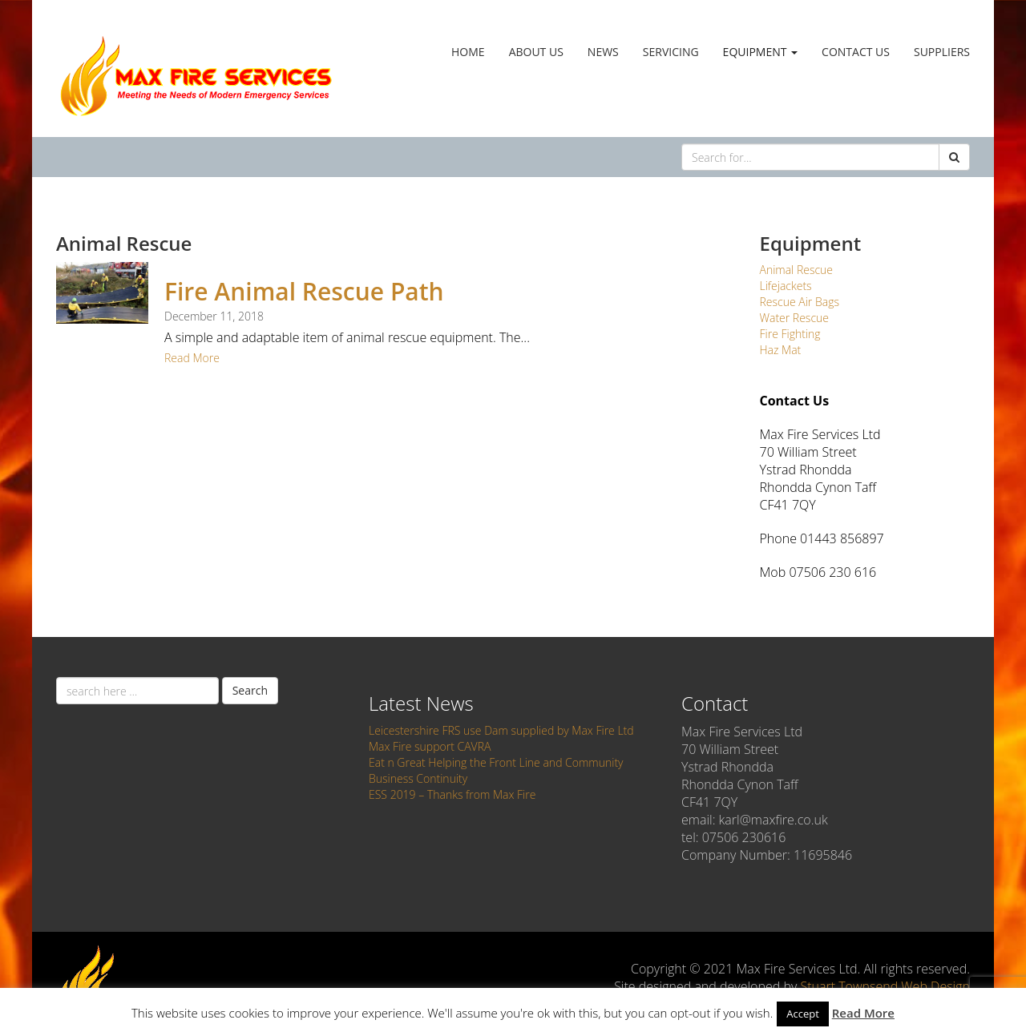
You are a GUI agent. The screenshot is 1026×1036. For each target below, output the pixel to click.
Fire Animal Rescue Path (304, 291)
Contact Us (856, 51)
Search (250, 690)
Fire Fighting (790, 333)
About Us (536, 51)
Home (468, 51)
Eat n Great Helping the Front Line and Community (496, 762)
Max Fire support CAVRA (430, 746)
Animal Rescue (797, 269)
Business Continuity (418, 778)
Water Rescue (795, 317)
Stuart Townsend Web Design (885, 986)
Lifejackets (786, 285)
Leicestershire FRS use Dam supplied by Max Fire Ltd (501, 730)
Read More (192, 357)
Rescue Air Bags (799, 301)
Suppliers (942, 51)
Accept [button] (802, 1013)
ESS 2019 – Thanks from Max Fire (452, 794)
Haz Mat (781, 349)
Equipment (760, 51)
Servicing (671, 51)
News (603, 51)
